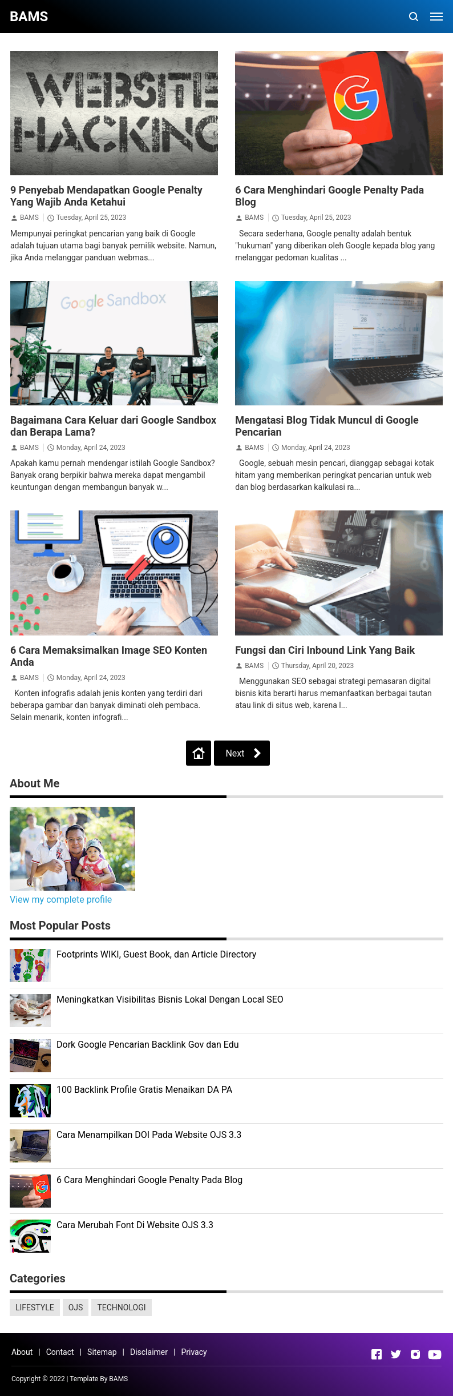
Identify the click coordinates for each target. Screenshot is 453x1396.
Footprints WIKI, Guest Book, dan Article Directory (156, 954)
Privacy (194, 1352)
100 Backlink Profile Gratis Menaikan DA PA (144, 1089)
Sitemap (101, 1352)
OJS (75, 1307)
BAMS (29, 218)
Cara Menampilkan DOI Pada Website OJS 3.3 (148, 1134)
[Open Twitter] (396, 1354)
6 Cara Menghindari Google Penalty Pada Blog (149, 1179)
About (22, 1352)
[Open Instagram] (415, 1354)
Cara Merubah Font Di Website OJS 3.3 (134, 1225)
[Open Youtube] (435, 1354)
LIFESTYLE (34, 1307)
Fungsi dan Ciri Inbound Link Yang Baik (325, 650)
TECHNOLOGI (121, 1307)
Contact (60, 1352)
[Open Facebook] (376, 1354)
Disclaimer (149, 1352)
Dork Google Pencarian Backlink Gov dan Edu (147, 1044)
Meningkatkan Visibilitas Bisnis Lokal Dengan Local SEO (170, 999)
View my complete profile (61, 899)
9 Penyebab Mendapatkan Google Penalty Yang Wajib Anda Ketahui (106, 196)
